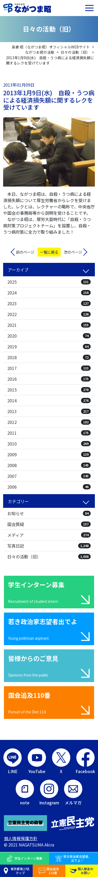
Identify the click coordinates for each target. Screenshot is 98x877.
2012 (49, 422)
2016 (49, 379)
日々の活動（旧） (49, 556)
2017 (49, 368)
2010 (49, 443)
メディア (49, 535)
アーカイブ (18, 270)
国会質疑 (49, 524)
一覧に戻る (49, 252)
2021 (49, 325)
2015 (49, 390)
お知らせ (49, 513)
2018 (49, 357)
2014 (49, 400)
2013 (49, 411)
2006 (49, 487)
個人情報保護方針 (20, 838)
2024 (49, 292)
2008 (49, 465)
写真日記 (49, 546)
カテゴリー (18, 501)
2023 (49, 303)
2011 (49, 433)
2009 (49, 454)
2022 (49, 314)
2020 (49, 336)
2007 (49, 476)
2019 (49, 346)
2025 (49, 282)
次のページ (73, 252)
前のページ (25, 252)
